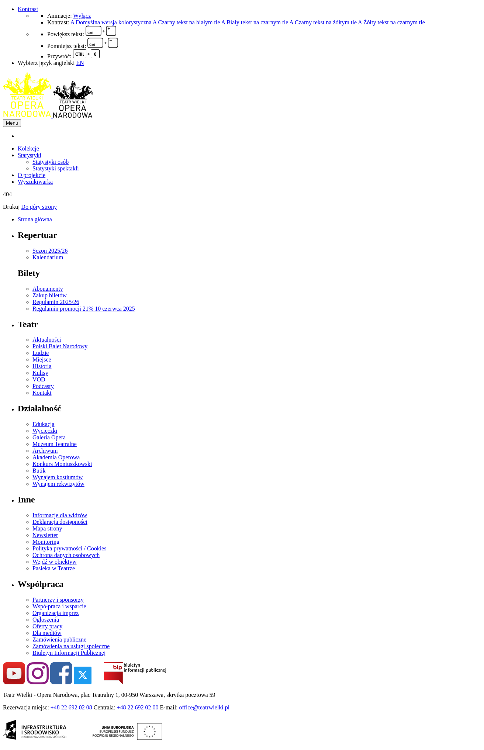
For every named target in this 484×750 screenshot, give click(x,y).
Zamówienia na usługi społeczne (71, 646)
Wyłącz (82, 16)
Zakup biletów (49, 295)
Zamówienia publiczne (59, 639)
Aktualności (46, 339)
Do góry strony (39, 207)
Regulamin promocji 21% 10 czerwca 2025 (83, 308)
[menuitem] (249, 136)
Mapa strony (47, 528)
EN (80, 63)
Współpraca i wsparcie (59, 606)
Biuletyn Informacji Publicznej (69, 653)
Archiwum (45, 450)
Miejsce (41, 359)
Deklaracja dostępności (59, 522)
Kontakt (42, 393)
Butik (39, 470)
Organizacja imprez (55, 613)
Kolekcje (28, 148)
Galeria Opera (49, 437)
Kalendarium (47, 257)
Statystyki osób (50, 162)
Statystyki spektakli (55, 168)
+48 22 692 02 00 (138, 707)
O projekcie (31, 175)
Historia (42, 366)
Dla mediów (47, 633)
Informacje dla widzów (59, 515)
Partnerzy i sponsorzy (58, 600)
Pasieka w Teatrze (53, 568)
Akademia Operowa (56, 457)
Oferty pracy (47, 626)
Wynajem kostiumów (57, 477)
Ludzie (40, 353)
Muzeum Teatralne (54, 444)
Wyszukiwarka (35, 182)
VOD (38, 379)
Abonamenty (47, 289)
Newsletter (45, 535)
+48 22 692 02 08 (71, 707)
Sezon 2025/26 (50, 251)
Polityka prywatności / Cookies (69, 548)
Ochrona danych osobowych (66, 555)
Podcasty (43, 386)
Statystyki (29, 155)
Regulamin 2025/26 (55, 302)
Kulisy (40, 373)
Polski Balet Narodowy (59, 346)
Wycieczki (44, 431)
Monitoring (45, 542)
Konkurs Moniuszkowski (62, 464)
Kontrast (28, 9)
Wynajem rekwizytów (58, 484)
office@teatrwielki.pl (204, 707)
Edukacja (43, 424)
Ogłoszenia (45, 619)
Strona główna (35, 219)
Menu (12, 123)
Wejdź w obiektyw (54, 562)
